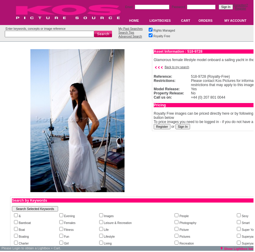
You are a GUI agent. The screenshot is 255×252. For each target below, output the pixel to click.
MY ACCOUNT (235, 20)
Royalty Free (161, 36)
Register (240, 8)
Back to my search (177, 67)
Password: (179, 7)
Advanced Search (130, 36)
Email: (129, 7)
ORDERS (205, 20)
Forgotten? (241, 5)
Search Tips (126, 32)
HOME (134, 20)
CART (185, 20)
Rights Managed (164, 30)
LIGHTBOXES (160, 20)
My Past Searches (131, 28)
